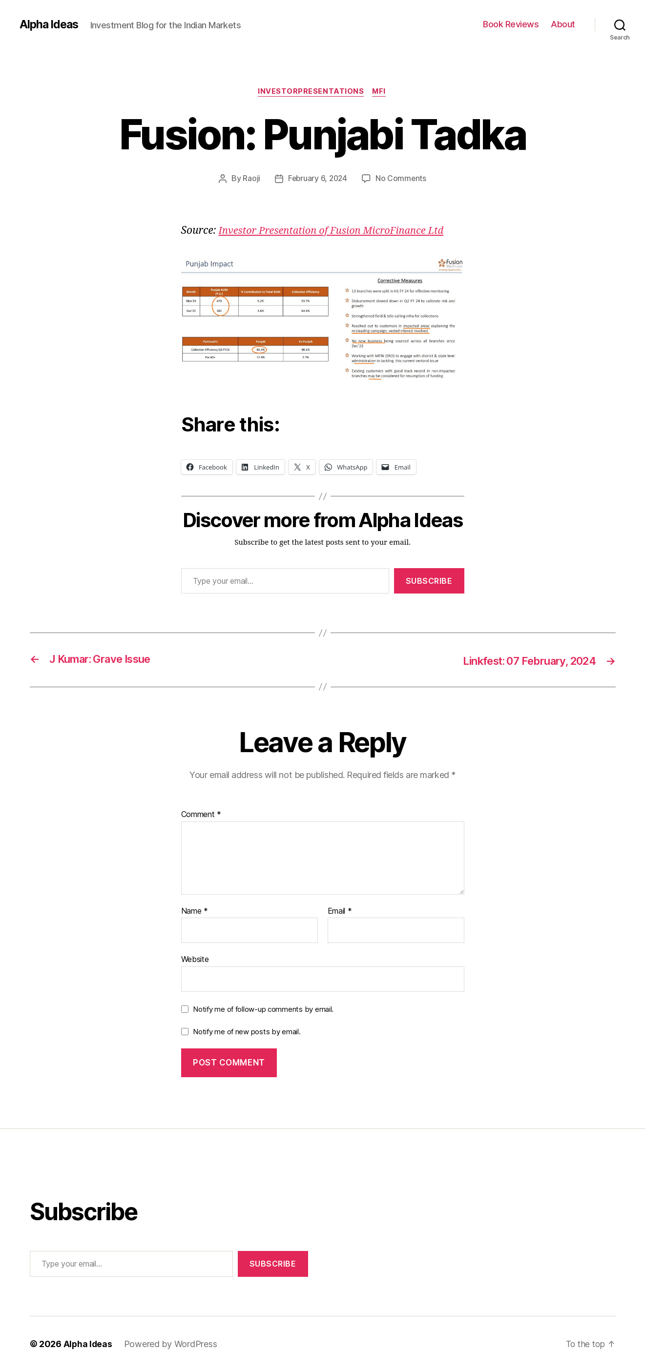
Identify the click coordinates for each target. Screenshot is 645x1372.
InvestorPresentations (310, 92)
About (563, 24)
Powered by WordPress (171, 1344)
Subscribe (429, 581)
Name (194, 911)
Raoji (250, 179)
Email (340, 911)
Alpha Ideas (50, 24)
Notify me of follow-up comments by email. (263, 1009)
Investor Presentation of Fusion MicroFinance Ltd (336, 231)
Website (195, 960)
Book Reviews (511, 24)
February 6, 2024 (317, 179)
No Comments (402, 179)
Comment (201, 815)
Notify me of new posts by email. (246, 1032)
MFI (381, 92)
